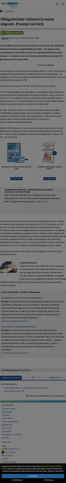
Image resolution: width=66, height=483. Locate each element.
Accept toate (33, 476)
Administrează (17, 480)
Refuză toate (48, 480)
